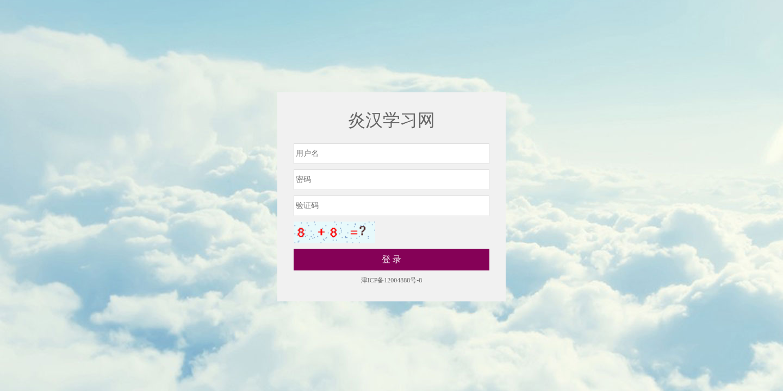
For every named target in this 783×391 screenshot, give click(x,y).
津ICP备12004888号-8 (391, 280)
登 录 (391, 259)
